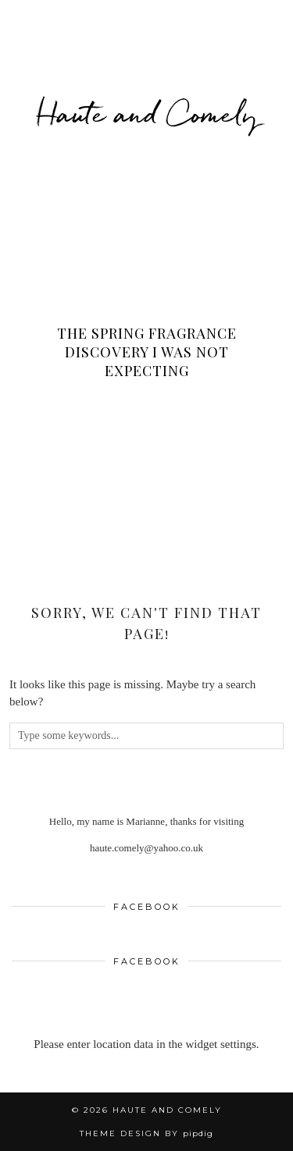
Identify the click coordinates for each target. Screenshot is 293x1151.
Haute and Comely (147, 113)
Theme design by (146, 1133)
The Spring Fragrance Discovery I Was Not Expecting (147, 352)
